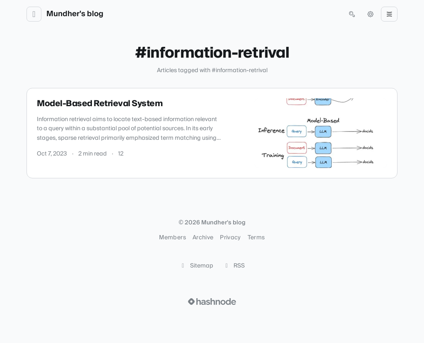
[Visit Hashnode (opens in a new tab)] (212, 301)
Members (172, 238)
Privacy (230, 238)
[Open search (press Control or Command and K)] (351, 14)
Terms (256, 238)
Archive (203, 238)
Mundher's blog (75, 14)
